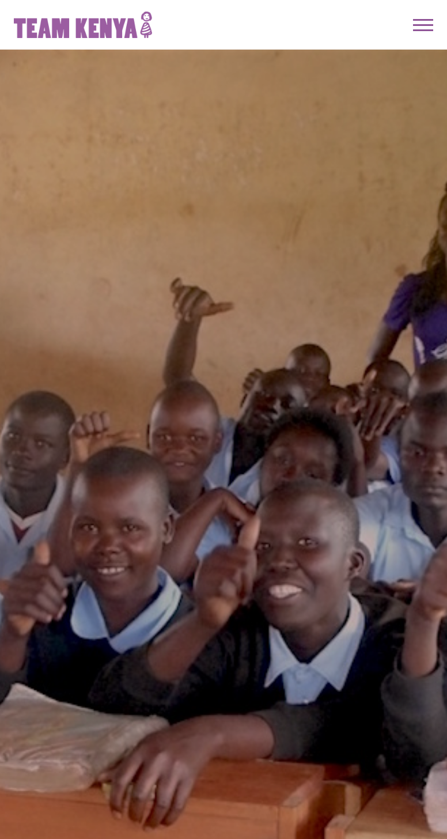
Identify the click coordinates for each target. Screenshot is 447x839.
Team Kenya (83, 25)
